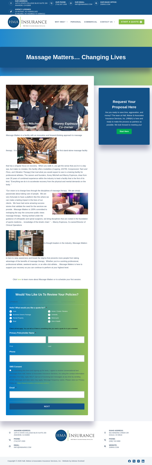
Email (13, 388)
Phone (12, 352)
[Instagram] (138, 460)
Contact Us (108, 21)
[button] (124, 131)
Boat (14, 321)
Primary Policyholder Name (23, 333)
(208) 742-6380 (114, 441)
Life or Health (56, 321)
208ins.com (105, 4)
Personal (76, 22)
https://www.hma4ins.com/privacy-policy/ (33, 383)
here (19, 279)
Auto (14, 311)
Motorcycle (55, 318)
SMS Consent (16, 367)
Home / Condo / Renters (60, 311)
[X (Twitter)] (134, 460)
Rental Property (18, 318)
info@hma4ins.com (83, 4)
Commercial (90, 22)
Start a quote (131, 22)
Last (49, 346)
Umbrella (54, 315)
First (11, 346)
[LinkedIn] (143, 460)
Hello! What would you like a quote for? (28, 308)
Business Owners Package (22, 315)
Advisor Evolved (78, 460)
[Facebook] (129, 460)
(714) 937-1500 (61, 4)
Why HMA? (62, 21)
